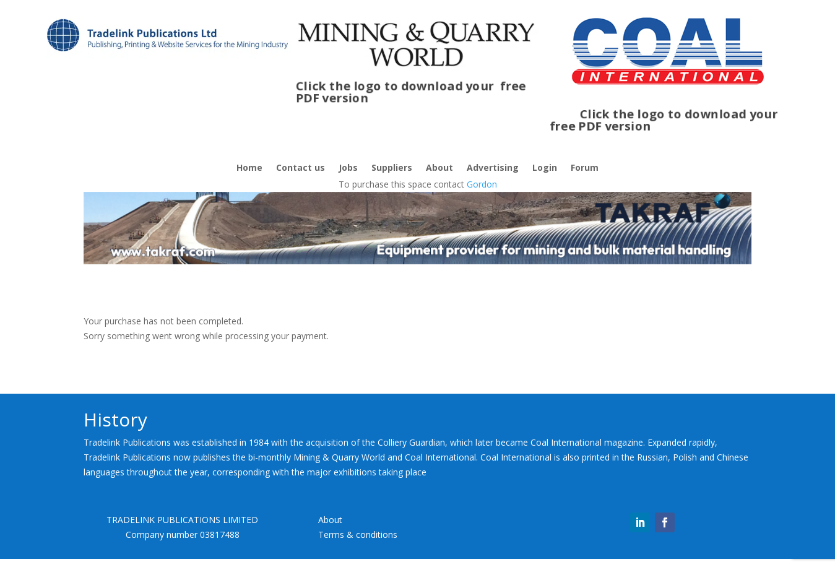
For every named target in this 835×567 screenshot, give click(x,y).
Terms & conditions (357, 534)
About (439, 168)
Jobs (348, 168)
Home (249, 168)
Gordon (482, 184)
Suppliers (391, 168)
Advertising (493, 168)
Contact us (300, 168)
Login (544, 168)
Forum (585, 168)
